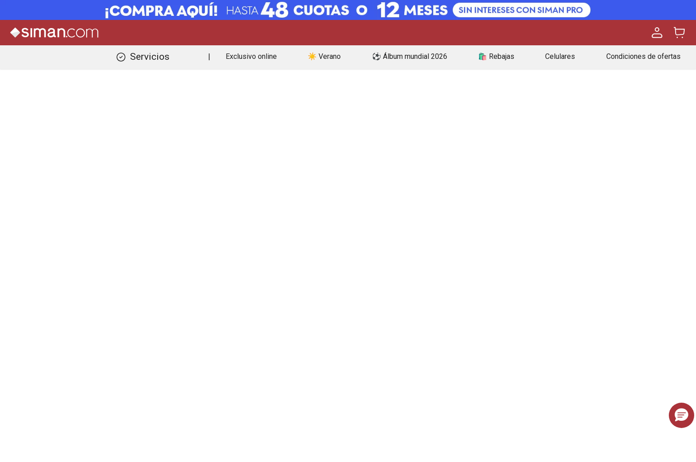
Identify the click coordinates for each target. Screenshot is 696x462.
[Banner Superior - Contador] (348, 10)
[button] (681, 415)
